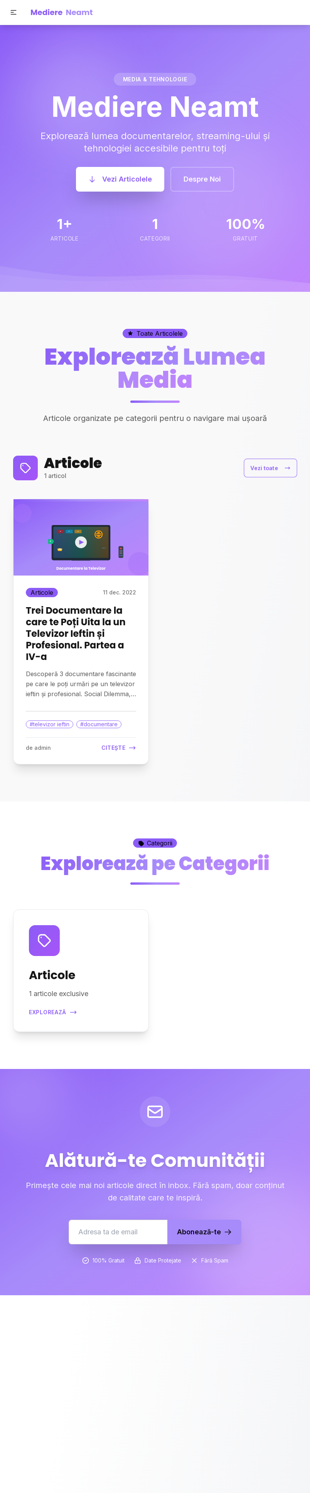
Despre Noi (202, 179)
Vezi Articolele (120, 179)
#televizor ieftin (49, 724)
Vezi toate (270, 468)
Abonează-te (204, 1232)
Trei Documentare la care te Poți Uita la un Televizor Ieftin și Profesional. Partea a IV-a (76, 633)
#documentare (99, 724)
